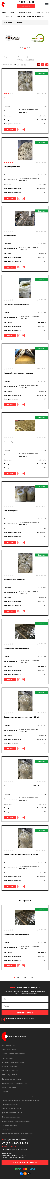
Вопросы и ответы (9, 1049)
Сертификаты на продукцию (13, 1062)
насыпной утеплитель (25, 12)
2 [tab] (22, 48)
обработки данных (27, 1018)
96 (25, 65)
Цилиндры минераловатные (12, 1113)
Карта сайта (6, 1129)
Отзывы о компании (9, 1066)
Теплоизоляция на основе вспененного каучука (19, 1096)
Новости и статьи (9, 1087)
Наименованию (39, 57)
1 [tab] (20, 48)
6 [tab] (26, 977)
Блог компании (7, 1058)
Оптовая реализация (10, 1071)
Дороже (29, 57)
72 (22, 65)
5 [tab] (29, 48)
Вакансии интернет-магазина (13, 1054)
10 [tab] (35, 977)
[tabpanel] (13, 38)
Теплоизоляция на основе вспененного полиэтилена (21, 1100)
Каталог (12, 12)
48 (18, 65)
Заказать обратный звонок (25, 1163)
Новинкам (19, 59)
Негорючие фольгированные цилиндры (16, 1121)
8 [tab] (31, 977)
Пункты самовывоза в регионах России (17, 1134)
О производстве (8, 1045)
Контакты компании (9, 1125)
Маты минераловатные (10, 1104)
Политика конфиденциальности (14, 1083)
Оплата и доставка (9, 1075)
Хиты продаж (29, 59)
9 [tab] (33, 977)
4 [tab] (27, 48)
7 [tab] (28, 977)
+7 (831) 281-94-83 (26, 2)
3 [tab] (25, 48)
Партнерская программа (11, 1079)
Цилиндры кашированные (11, 1117)
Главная (4, 12)
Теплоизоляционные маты (11, 1108)
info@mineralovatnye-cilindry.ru (16, 1140)
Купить (10, 129)
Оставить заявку (26, 6)
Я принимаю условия (20, 1018)
